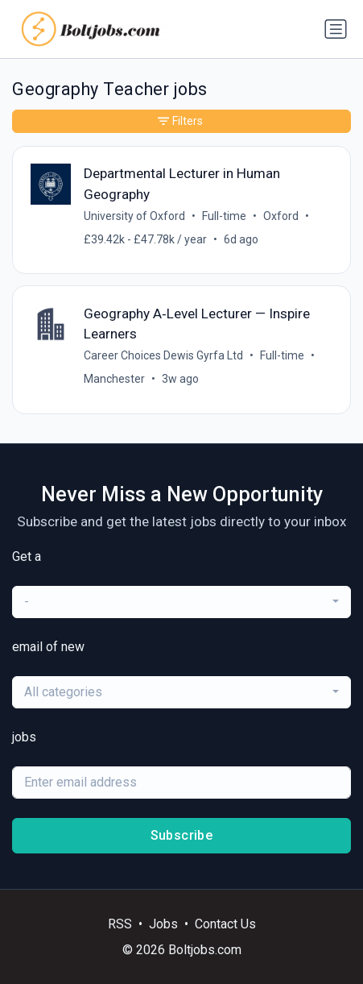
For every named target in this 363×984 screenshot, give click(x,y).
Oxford (281, 216)
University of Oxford (134, 216)
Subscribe (182, 835)
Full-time (224, 216)
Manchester (114, 378)
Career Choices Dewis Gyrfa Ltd (163, 355)
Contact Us (225, 924)
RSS (120, 924)
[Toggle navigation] (335, 29)
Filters (180, 120)
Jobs (163, 924)
